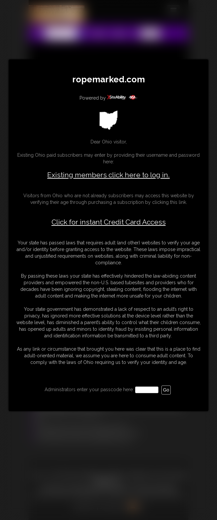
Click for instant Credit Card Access (109, 222)
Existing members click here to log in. (108, 175)
